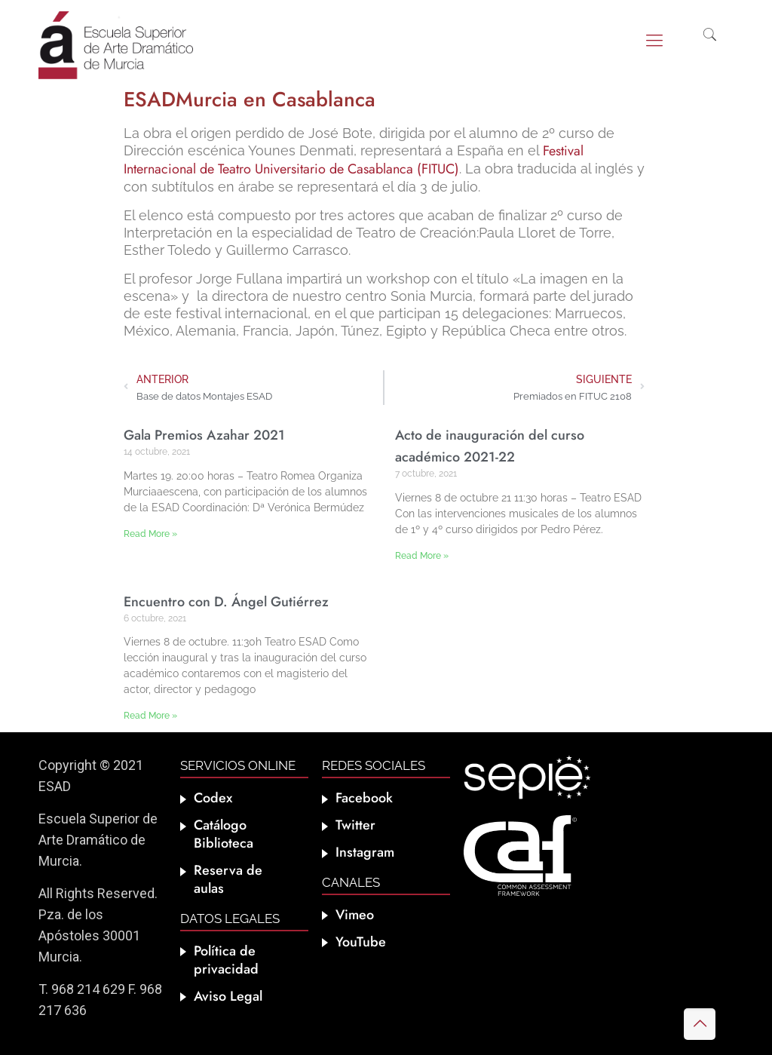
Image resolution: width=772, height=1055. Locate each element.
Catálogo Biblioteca (223, 834)
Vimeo (354, 915)
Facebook (364, 798)
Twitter (355, 825)
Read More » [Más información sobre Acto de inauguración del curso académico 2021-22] (422, 556)
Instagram (364, 852)
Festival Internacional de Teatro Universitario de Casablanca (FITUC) (354, 160)
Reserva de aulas (228, 879)
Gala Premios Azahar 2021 (204, 435)
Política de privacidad (226, 960)
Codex (213, 798)
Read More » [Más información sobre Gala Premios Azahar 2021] (150, 534)
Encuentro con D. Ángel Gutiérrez (226, 602)
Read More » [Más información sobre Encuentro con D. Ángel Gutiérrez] (150, 715)
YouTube (360, 942)
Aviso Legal (228, 996)
